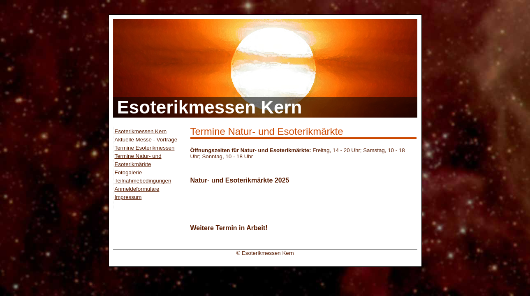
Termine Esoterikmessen (145, 148)
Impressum (128, 197)
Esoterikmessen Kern (141, 131)
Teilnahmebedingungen (143, 181)
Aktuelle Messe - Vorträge (146, 139)
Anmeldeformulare (137, 189)
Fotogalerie (128, 172)
